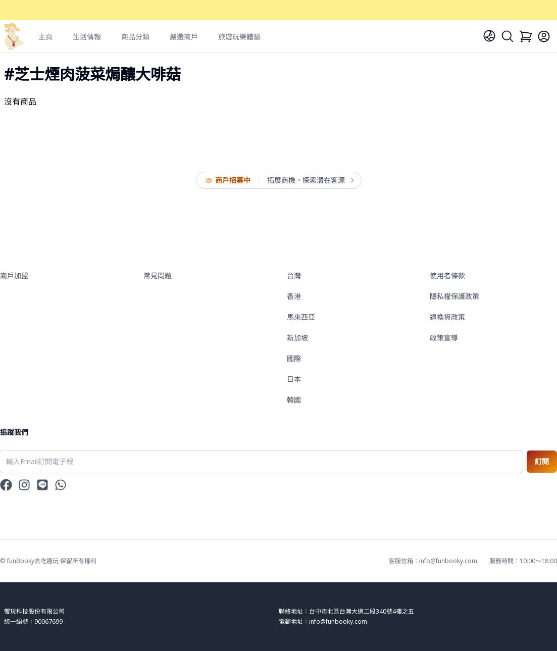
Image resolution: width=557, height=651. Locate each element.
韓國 (294, 400)
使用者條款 (447, 275)
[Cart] (526, 36)
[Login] (544, 36)
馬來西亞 (301, 317)
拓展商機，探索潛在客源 (310, 180)
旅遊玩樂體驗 (239, 36)
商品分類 (135, 36)
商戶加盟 (14, 275)
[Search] (507, 36)
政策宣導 (444, 337)
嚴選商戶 (184, 36)
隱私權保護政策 (454, 296)
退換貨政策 (447, 317)
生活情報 (87, 36)
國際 (294, 358)
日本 (294, 379)
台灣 (294, 275)
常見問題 (157, 275)
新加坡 (297, 337)
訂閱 (542, 461)
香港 (294, 296)
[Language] (489, 36)
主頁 (45, 36)
